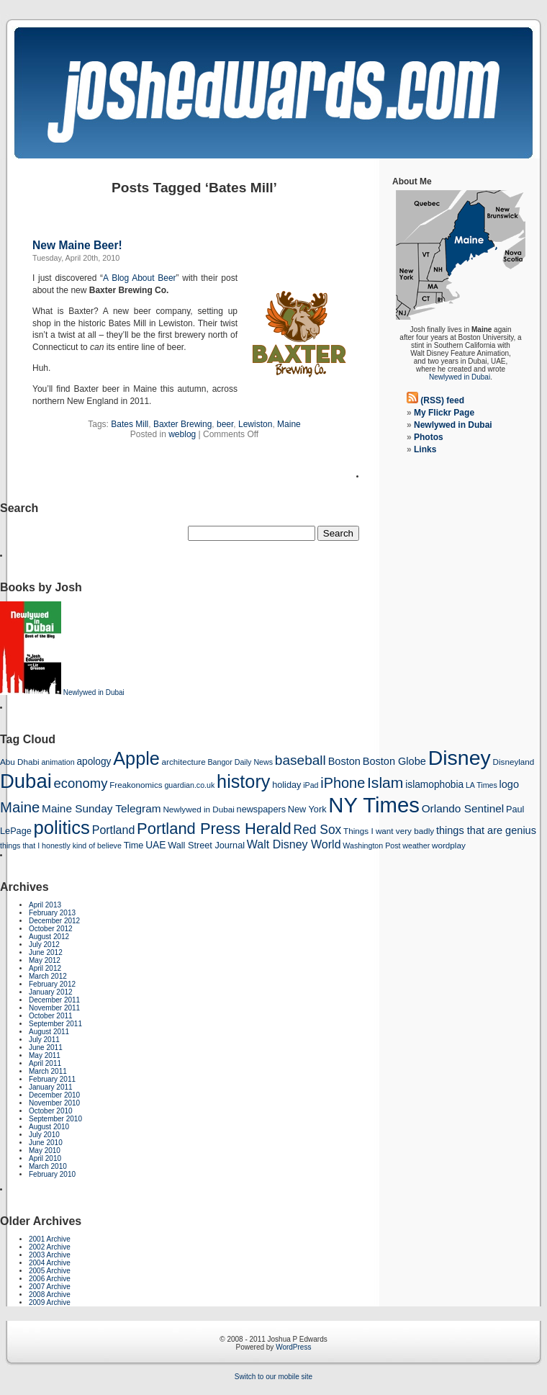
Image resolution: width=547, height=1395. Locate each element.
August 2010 (49, 1127)
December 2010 (54, 1095)
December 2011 (54, 1000)
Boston (344, 761)
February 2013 (52, 913)
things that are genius (486, 830)
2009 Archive (50, 1302)
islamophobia (434, 784)
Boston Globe (394, 761)
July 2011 (44, 1040)
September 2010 (55, 1119)
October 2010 (51, 1111)
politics (62, 827)
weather (416, 845)
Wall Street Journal (206, 845)
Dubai (26, 781)
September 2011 (55, 1024)
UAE (155, 845)
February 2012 (52, 984)
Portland (113, 830)
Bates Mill (129, 424)
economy (81, 783)
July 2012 (44, 944)
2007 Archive (50, 1287)
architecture (184, 761)
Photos (428, 437)
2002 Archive (50, 1247)
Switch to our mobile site (273, 1377)
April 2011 (45, 1063)
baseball (300, 760)
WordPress (293, 1347)
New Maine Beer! (77, 245)
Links (425, 449)
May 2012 (44, 960)
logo (509, 784)
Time (134, 845)
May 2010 (44, 1150)
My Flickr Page (444, 413)
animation (57, 762)
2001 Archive (50, 1239)
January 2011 (51, 1087)
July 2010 (44, 1135)
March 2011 (48, 1071)
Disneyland (514, 761)
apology (93, 761)
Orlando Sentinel (463, 808)
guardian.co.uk (189, 785)
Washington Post (371, 845)
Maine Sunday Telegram (101, 808)
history (243, 781)
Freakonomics (135, 784)
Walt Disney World (294, 844)
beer (225, 424)
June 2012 (46, 952)
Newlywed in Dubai (459, 377)
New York (307, 809)
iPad (310, 785)
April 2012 (45, 968)
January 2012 (51, 992)
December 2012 (54, 921)
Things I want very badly (388, 830)
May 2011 (44, 1055)
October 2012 (51, 929)
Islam (385, 782)
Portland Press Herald (214, 829)
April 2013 (45, 905)
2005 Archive (50, 1271)
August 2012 (49, 937)
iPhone (342, 783)
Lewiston (255, 424)
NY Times (374, 805)
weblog (182, 434)
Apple (136, 758)
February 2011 (52, 1079)
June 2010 (46, 1143)
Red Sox (317, 829)
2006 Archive (50, 1279)
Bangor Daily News (240, 762)
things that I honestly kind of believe (61, 845)
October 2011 (51, 1016)
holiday (286, 784)
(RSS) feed (442, 400)
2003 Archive (50, 1255)
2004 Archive (50, 1263)
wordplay (449, 845)
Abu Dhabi (20, 761)
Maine (289, 424)
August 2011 (49, 1032)
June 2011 (46, 1047)
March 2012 (48, 976)
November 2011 (54, 1008)
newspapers (261, 809)
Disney (459, 757)
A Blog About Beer (139, 278)
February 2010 (52, 1174)
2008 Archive (50, 1294)
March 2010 (48, 1166)
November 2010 (54, 1103)
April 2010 (45, 1158)
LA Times (481, 785)
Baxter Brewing (182, 424)
